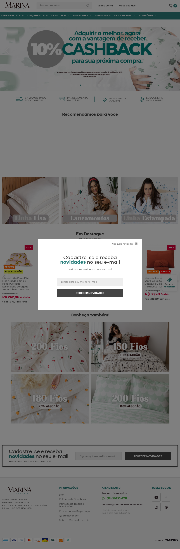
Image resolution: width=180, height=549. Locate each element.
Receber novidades (90, 293)
